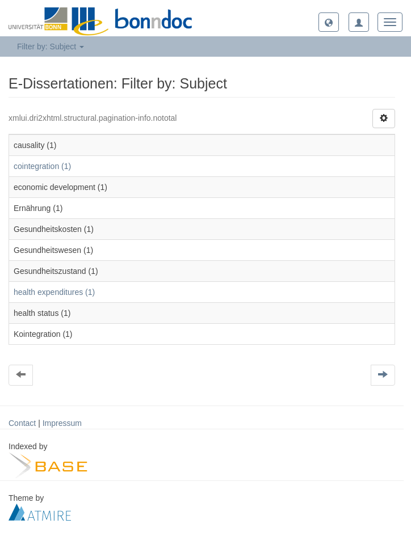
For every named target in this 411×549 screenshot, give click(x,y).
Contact (22, 423)
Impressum (62, 423)
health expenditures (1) (54, 292)
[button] (328, 22)
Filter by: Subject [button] (50, 46)
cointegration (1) (42, 166)
